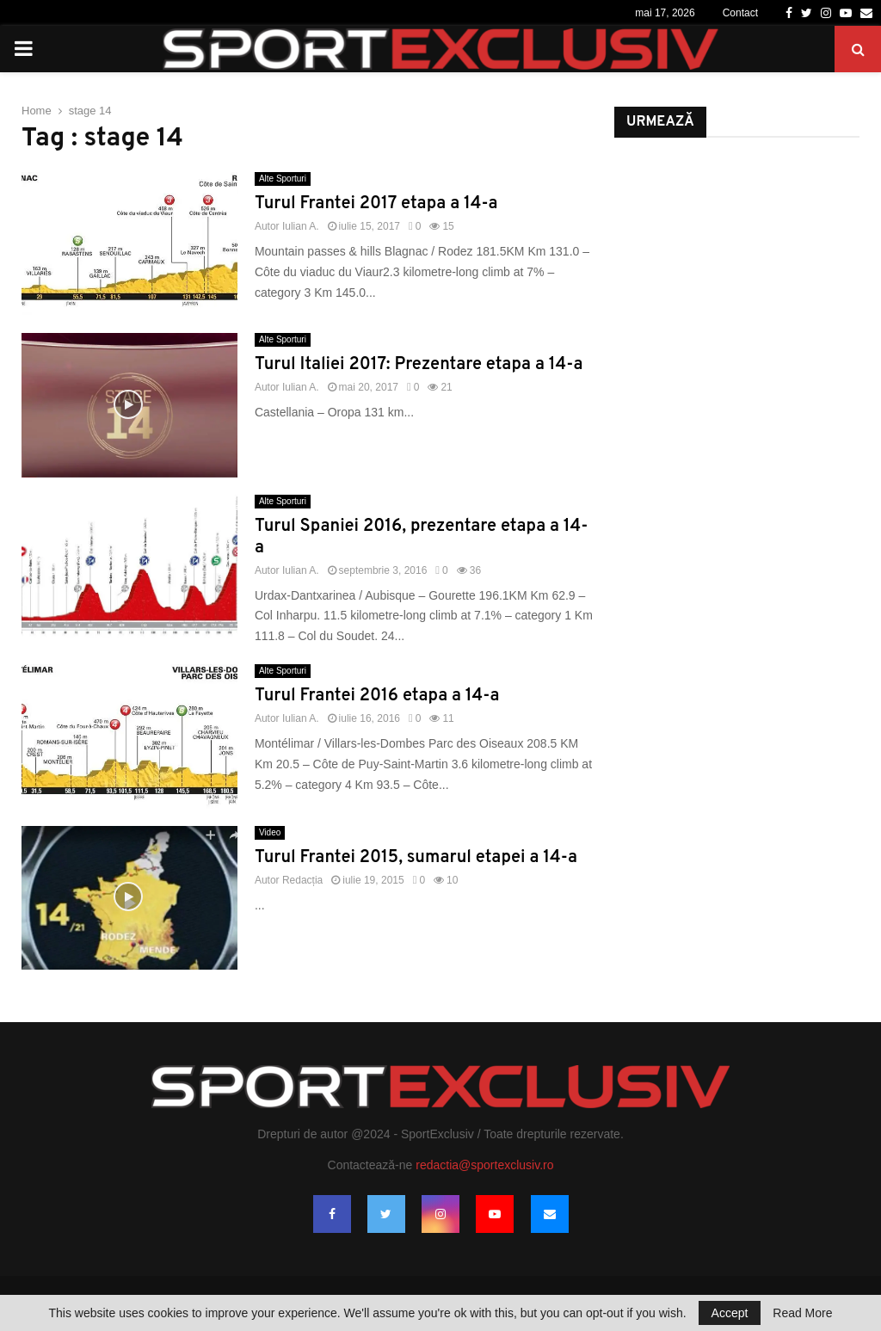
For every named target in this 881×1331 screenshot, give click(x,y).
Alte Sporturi (282, 178)
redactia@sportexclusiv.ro (484, 1165)
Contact (740, 13)
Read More (802, 1313)
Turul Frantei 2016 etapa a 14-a (377, 696)
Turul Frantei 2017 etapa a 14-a (376, 204)
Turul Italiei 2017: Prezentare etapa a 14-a (418, 365)
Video (269, 832)
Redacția (302, 880)
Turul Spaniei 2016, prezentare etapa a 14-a (421, 537)
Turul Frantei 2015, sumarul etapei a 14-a (416, 858)
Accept (730, 1313)
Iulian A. (300, 226)
